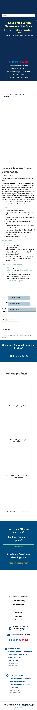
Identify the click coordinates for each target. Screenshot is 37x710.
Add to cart (13, 320)
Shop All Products (18, 75)
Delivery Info (21, 705)
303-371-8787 (23, 627)
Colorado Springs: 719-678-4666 (18, 72)
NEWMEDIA (14, 705)
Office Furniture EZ (15, 649)
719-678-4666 (17, 631)
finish (4, 297)
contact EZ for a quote (15, 281)
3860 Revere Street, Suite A (18, 655)
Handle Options (4, 310)
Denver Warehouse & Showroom (20, 652)
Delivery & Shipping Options (12, 264)
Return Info (29, 705)
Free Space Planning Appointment (18, 77)
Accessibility (18, 707)
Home (4, 95)
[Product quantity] (4, 319)
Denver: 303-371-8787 (18, 69)
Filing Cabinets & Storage (16, 335)
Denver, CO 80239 (14, 658)
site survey (22, 236)
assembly (5, 303)
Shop (8, 95)
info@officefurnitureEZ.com (18, 66)
